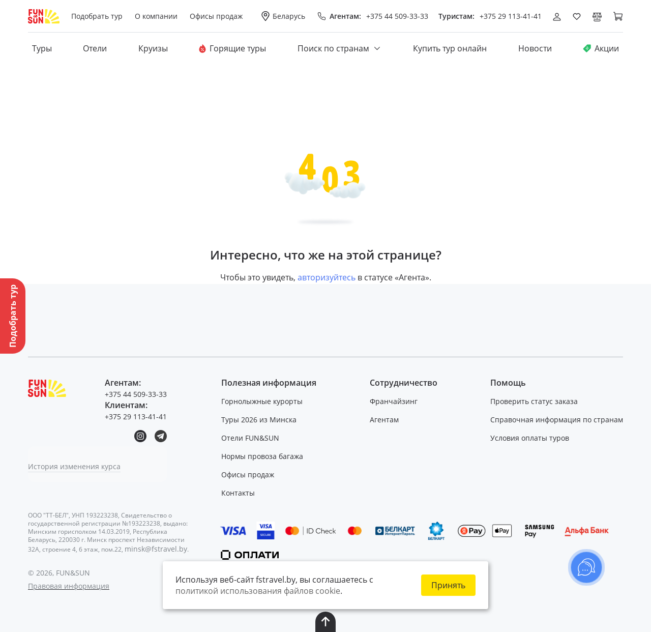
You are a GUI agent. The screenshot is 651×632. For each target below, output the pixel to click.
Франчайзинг (394, 401)
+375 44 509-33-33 (397, 16)
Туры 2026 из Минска (260, 419)
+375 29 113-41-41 (511, 16)
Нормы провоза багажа (264, 456)
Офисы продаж (249, 474)
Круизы (153, 48)
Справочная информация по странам (556, 419)
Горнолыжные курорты (263, 401)
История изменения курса (74, 466)
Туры (42, 48)
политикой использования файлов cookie (257, 590)
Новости (535, 48)
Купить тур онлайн (450, 48)
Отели (95, 48)
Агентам (384, 419)
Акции (601, 48)
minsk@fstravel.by (156, 549)
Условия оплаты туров (529, 438)
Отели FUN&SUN (252, 438)
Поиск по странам (340, 48)
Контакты (239, 493)
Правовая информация (68, 586)
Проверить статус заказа (534, 401)
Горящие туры (232, 48)
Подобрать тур (98, 16)
